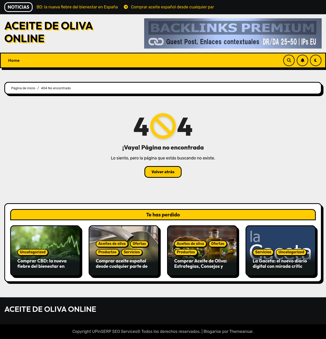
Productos (107, 252)
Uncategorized (33, 252)
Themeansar (241, 331)
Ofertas (139, 244)
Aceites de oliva (112, 244)
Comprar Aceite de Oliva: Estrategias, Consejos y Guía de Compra (202, 266)
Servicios (132, 252)
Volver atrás (163, 172)
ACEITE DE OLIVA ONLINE (48, 32)
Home (14, 60)
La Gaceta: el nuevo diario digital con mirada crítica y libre (280, 266)
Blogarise (212, 331)
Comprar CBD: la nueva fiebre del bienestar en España (41, 266)
